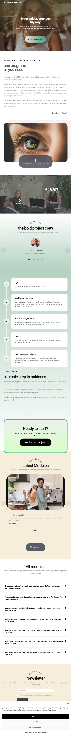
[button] (68, 703)
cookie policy (28, 732)
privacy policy (37, 732)
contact (44, 732)
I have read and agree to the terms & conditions (36, 695)
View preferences (36, 727)
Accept (35, 716)
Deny (35, 722)
